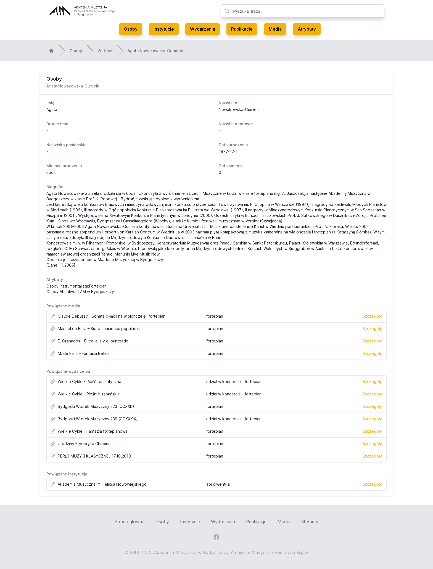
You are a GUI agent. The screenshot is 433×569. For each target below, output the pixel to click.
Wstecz (104, 50)
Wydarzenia (202, 29)
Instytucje (164, 29)
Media (275, 29)
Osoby (131, 29)
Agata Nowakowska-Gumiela (155, 50)
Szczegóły (372, 316)
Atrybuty (307, 29)
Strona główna (129, 521)
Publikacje (242, 29)
